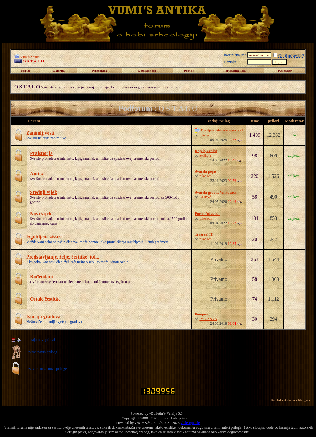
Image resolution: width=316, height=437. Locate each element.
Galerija (59, 70)
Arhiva (289, 400)
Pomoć (189, 70)
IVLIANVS (208, 319)
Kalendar (285, 70)
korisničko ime (235, 55)
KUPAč (205, 197)
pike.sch (205, 135)
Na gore (304, 400)
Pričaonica (99, 70)
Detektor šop (147, 70)
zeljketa (205, 155)
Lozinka (230, 62)
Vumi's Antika (30, 56)
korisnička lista (234, 70)
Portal (25, 70)
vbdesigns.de (190, 423)
